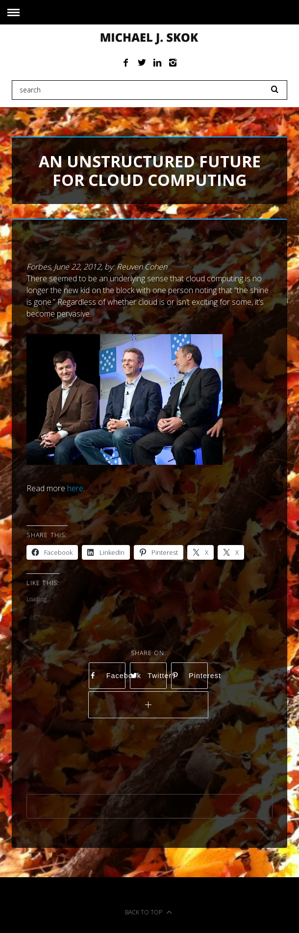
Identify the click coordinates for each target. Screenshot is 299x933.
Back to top (148, 912)
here (75, 488)
